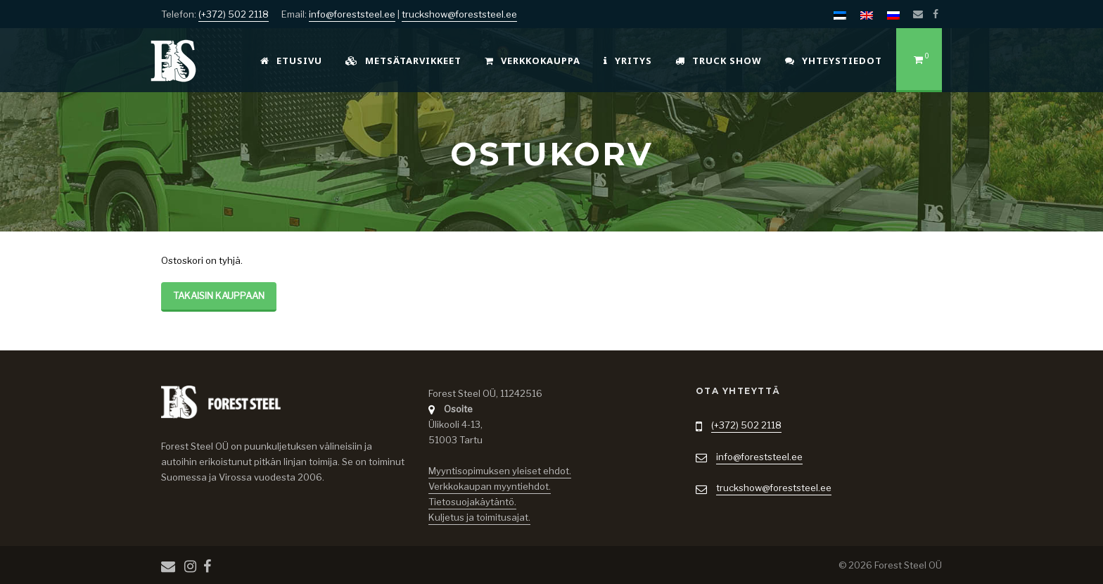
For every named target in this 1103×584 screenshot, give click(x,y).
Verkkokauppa (532, 60)
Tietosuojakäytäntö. (472, 501)
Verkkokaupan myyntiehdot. (489, 486)
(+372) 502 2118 (233, 14)
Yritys (628, 60)
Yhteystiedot (833, 60)
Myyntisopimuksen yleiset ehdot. (499, 470)
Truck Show (718, 60)
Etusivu (291, 60)
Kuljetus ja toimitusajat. (479, 517)
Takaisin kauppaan (218, 295)
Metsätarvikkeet (403, 60)
